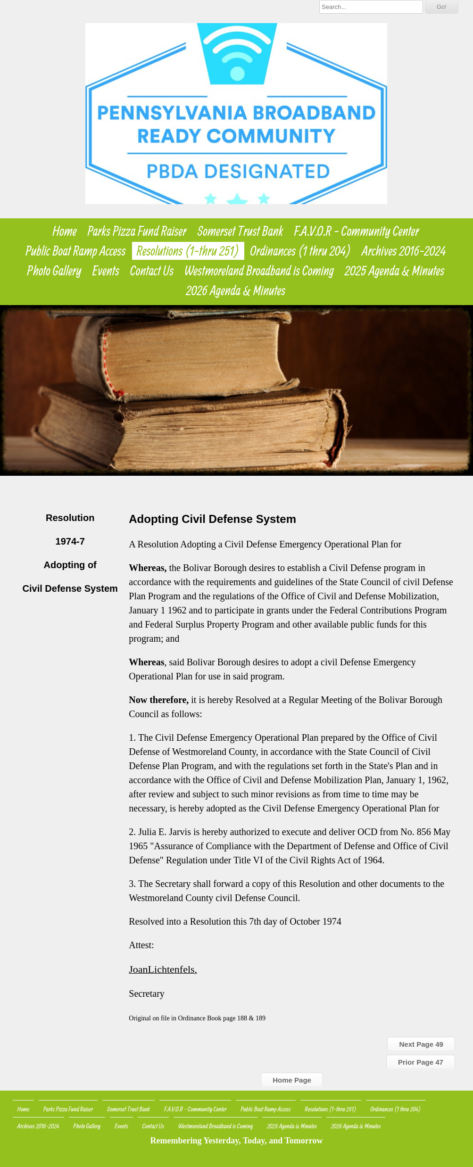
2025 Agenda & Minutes (394, 270)
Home (65, 231)
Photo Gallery (54, 270)
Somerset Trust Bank (240, 231)
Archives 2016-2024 (404, 250)
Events (105, 270)
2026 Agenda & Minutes (236, 290)
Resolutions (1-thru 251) (188, 250)
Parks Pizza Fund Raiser (137, 231)
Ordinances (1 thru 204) (300, 250)
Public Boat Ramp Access (75, 250)
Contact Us (152, 270)
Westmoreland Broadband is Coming (259, 270)
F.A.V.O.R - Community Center (356, 231)
